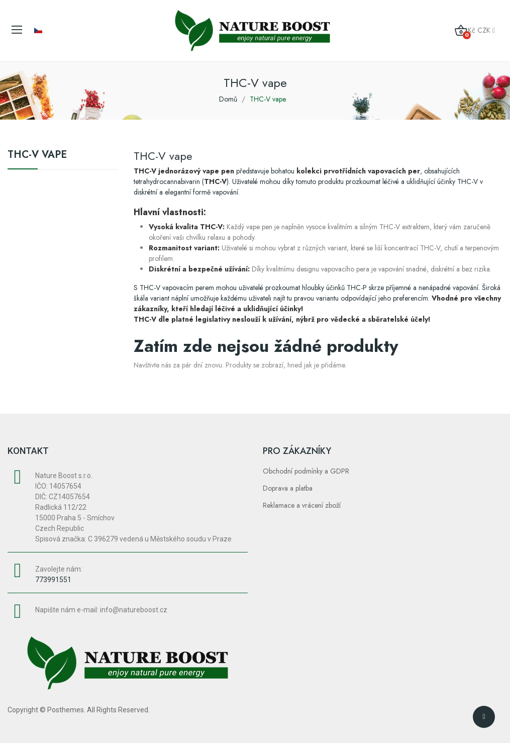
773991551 (53, 580)
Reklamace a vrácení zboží (302, 505)
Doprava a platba (288, 488)
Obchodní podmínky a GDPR (306, 471)
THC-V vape (37, 156)
